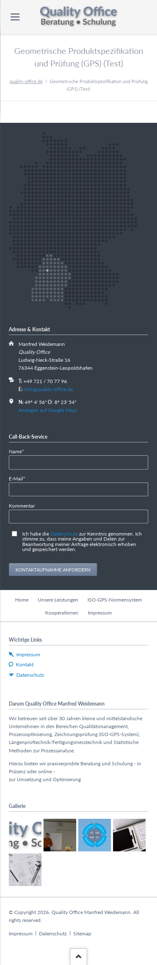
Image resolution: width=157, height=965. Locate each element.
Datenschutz (64, 534)
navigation (15, 17)
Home (21, 600)
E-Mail (20, 478)
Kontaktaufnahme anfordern (52, 569)
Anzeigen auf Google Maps (47, 410)
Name (20, 451)
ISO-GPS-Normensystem (115, 600)
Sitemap (82, 933)
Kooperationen (61, 612)
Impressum (100, 612)
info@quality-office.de (48, 389)
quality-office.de (26, 81)
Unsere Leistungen (58, 600)
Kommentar (22, 506)
